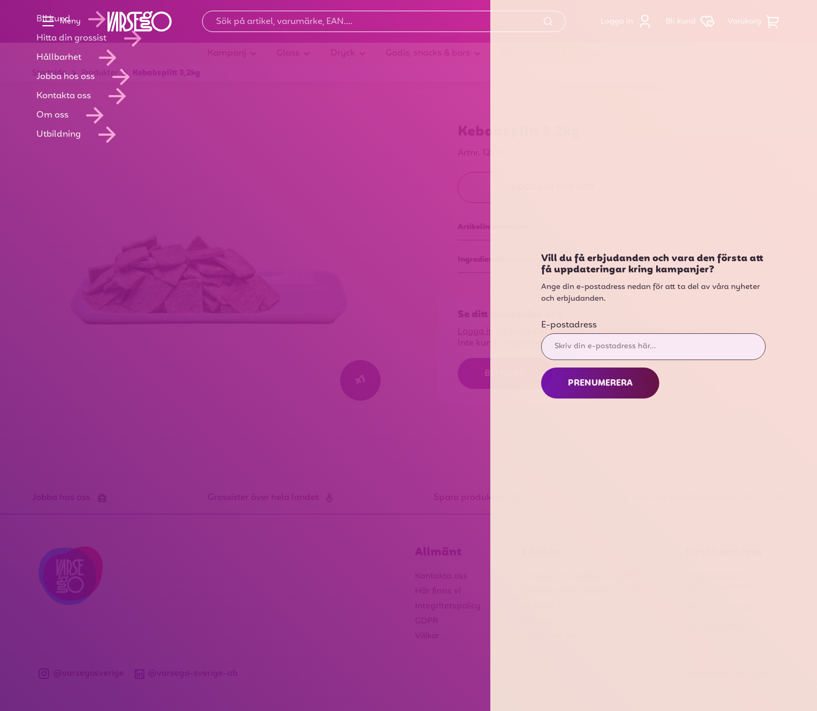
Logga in (628, 21)
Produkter (99, 73)
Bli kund (692, 21)
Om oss (537, 621)
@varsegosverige (81, 673)
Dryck (342, 53)
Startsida (49, 73)
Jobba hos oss (550, 636)
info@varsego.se (719, 606)
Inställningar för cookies (730, 673)
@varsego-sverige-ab (186, 673)
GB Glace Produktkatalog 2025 (583, 591)
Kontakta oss (441, 576)
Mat (509, 53)
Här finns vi (438, 591)
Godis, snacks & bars (428, 53)
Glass (287, 53)
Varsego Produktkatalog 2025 (582, 576)
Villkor (427, 636)
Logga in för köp (553, 188)
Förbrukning (574, 53)
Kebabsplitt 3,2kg (166, 73)
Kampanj (226, 53)
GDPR (426, 621)
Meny (58, 21)
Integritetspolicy (447, 606)
